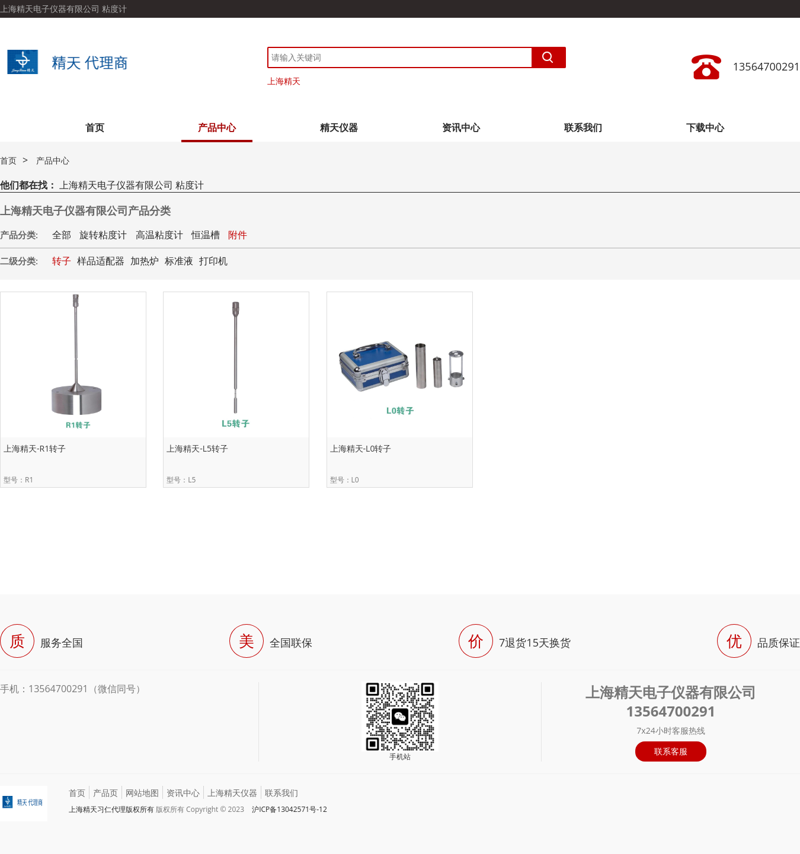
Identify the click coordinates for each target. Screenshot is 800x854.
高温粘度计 (159, 234)
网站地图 (142, 792)
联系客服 (670, 751)
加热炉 (144, 260)
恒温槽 (205, 234)
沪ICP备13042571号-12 (289, 809)
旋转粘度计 (103, 234)
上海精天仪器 (232, 792)
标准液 (179, 260)
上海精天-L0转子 (361, 448)
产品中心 (217, 127)
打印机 (213, 260)
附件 (237, 234)
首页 (94, 127)
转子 (61, 260)
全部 (61, 234)
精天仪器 (339, 127)
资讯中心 (461, 127)
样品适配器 (100, 260)
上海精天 (283, 81)
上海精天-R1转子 (35, 448)
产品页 (105, 792)
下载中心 (705, 127)
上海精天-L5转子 (197, 448)
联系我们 (583, 127)
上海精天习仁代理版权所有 (111, 809)
